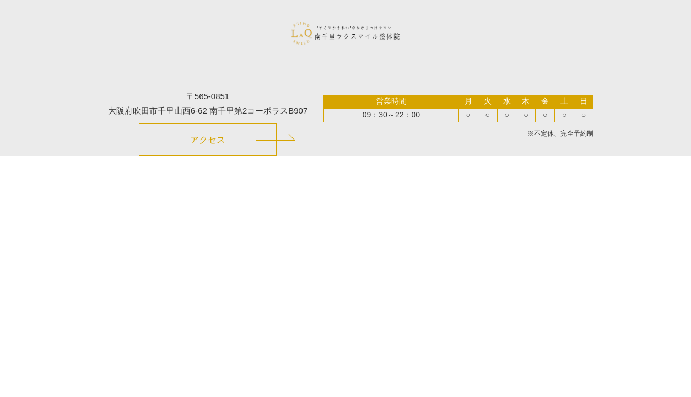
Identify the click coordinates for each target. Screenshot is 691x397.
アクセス (207, 139)
